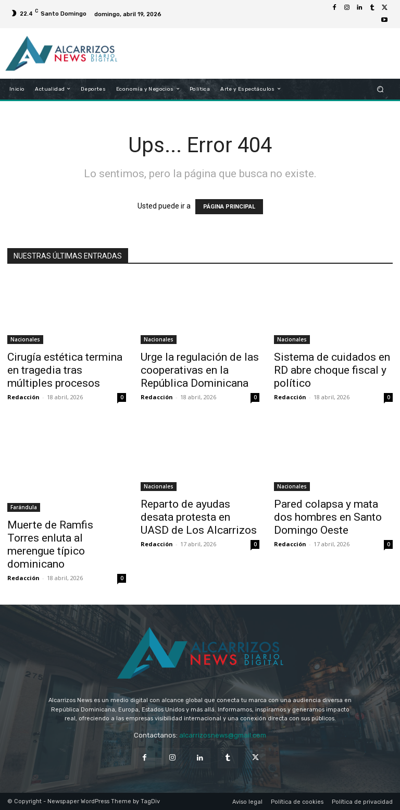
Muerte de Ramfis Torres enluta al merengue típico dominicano (50, 544)
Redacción (23, 397)
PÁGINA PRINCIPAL (229, 206)
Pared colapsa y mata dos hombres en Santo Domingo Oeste (328, 517)
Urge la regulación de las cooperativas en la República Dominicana (200, 370)
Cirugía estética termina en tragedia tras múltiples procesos (64, 370)
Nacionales (25, 339)
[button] (380, 89)
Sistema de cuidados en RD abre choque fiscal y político (332, 370)
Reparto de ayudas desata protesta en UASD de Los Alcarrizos (199, 517)
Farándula (23, 507)
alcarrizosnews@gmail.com (222, 735)
